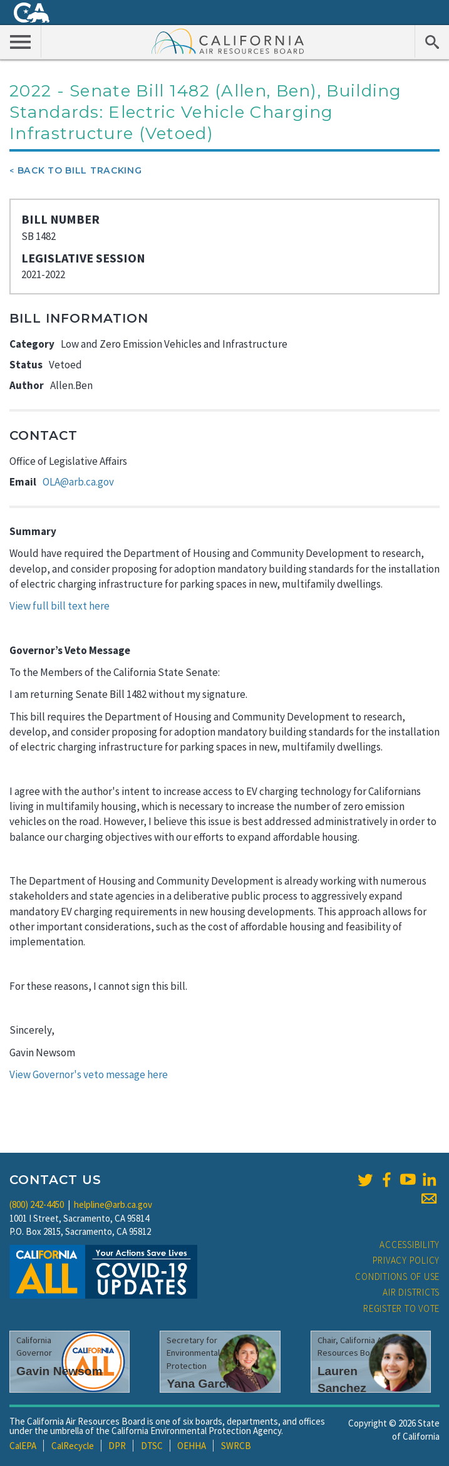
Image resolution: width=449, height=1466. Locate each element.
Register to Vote (401, 1308)
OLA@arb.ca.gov (78, 482)
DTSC (152, 1446)
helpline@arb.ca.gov (113, 1204)
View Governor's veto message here (88, 1074)
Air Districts (411, 1292)
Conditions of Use (397, 1276)
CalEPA (22, 1446)
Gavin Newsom (59, 1371)
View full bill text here (59, 606)
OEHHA (191, 1446)
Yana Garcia (201, 1383)
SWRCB (236, 1446)
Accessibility (409, 1244)
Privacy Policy (406, 1260)
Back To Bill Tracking (80, 170)
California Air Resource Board (228, 40)
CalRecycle (72, 1446)
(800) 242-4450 (36, 1204)
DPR (117, 1446)
